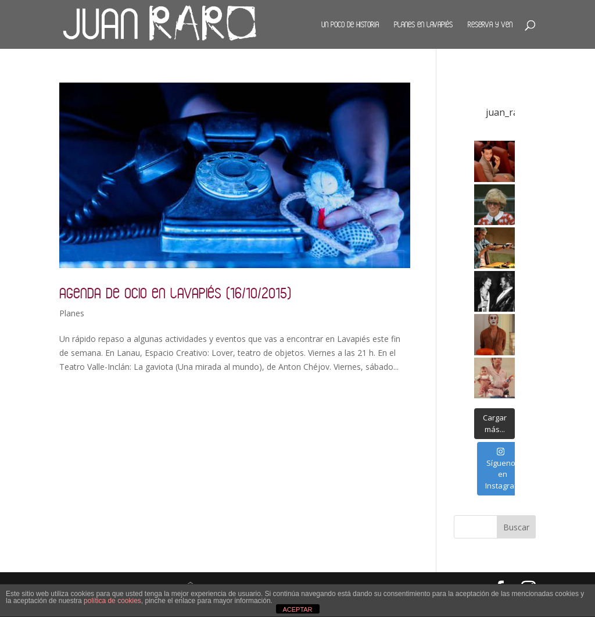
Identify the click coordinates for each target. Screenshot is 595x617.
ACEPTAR (297, 609)
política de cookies (112, 601)
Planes (71, 313)
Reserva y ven (490, 24)
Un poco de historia (350, 24)
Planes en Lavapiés (423, 24)
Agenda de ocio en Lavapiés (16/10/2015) (175, 293)
